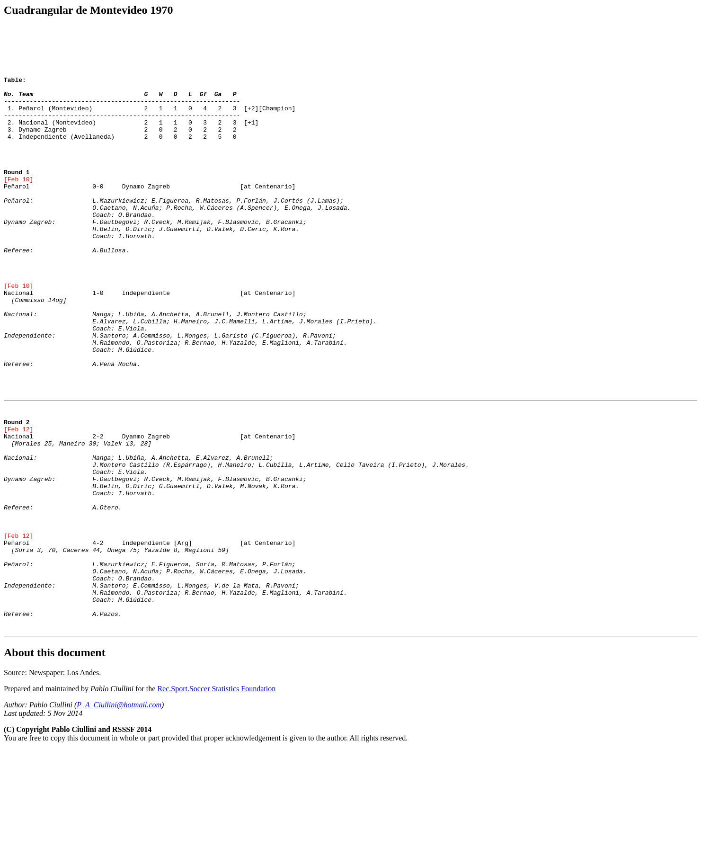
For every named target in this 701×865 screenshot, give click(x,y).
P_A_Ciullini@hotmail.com (119, 820)
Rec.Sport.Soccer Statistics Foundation (216, 804)
